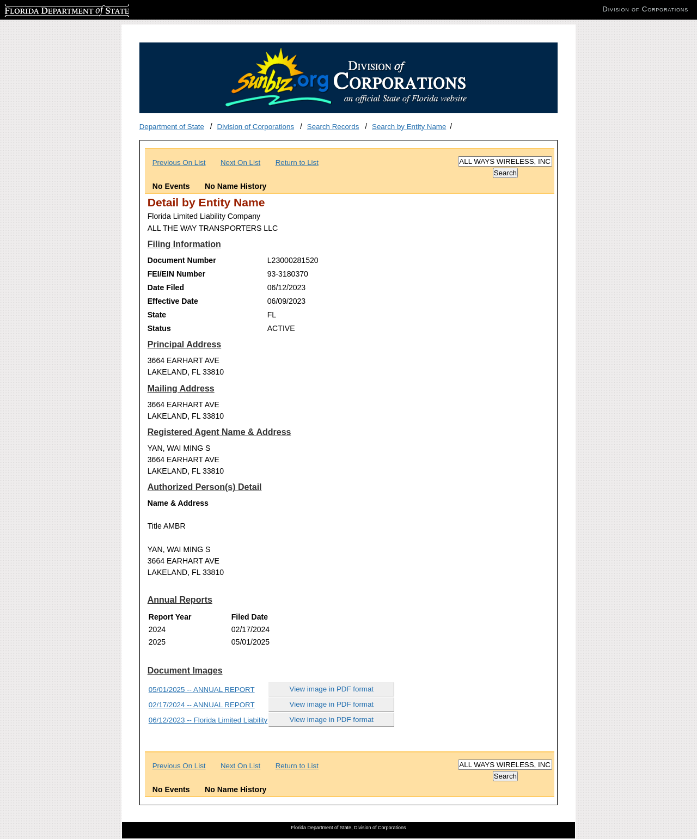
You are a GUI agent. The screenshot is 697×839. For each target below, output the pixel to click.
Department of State (171, 127)
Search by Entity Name (409, 127)
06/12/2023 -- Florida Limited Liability (208, 720)
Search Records (333, 127)
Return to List (297, 162)
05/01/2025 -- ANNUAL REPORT (202, 689)
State (157, 314)
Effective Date (173, 301)
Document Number (182, 260)
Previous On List (179, 162)
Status (159, 328)
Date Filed (166, 287)
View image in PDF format (332, 689)
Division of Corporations (256, 127)
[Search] (505, 161)
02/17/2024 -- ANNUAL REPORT (202, 705)
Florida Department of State (49, 9)
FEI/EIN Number (176, 274)
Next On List (240, 162)
